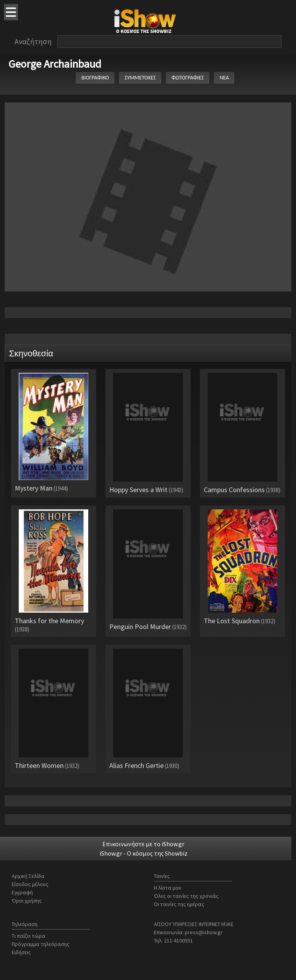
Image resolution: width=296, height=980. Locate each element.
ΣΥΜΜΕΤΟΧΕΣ (140, 77)
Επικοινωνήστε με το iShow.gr (143, 844)
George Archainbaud (55, 64)
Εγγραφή (22, 892)
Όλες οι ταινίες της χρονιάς (186, 895)
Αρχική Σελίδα (28, 875)
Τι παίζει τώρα (28, 935)
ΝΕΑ (224, 77)
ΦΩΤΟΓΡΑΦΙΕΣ (187, 77)
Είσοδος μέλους (30, 884)
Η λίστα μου (167, 887)
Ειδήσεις (21, 952)
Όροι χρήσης (27, 900)
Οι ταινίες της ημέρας (179, 904)
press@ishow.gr (204, 932)
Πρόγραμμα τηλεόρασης (41, 944)
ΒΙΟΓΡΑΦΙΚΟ (95, 77)
